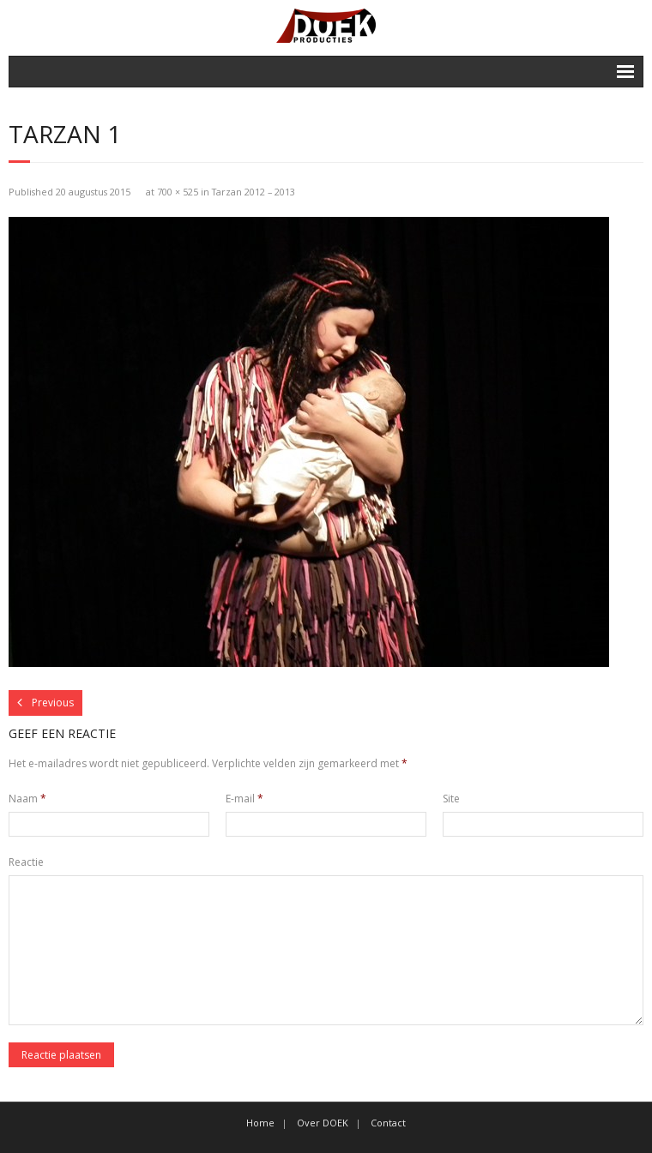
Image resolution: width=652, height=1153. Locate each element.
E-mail (244, 798)
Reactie (26, 862)
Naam (27, 798)
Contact (388, 1122)
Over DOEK (322, 1122)
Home (260, 1122)
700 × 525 (177, 191)
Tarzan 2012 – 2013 (253, 191)
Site (451, 798)
